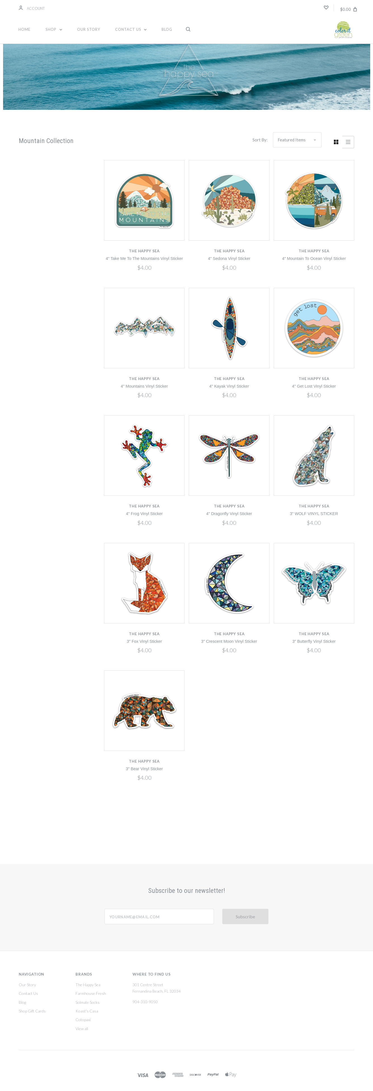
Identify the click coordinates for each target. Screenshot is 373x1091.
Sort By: (260, 139)
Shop (54, 29)
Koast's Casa (86, 1011)
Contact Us (131, 29)
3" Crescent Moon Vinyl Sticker (229, 641)
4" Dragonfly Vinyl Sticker (229, 513)
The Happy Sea (87, 984)
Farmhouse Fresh (90, 993)
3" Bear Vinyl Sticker (144, 769)
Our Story (88, 29)
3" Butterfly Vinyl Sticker (314, 641)
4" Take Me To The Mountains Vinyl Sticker (144, 258)
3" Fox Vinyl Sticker (144, 641)
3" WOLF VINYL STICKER (314, 513)
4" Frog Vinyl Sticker (144, 513)
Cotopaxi (83, 1019)
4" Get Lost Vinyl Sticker (314, 386)
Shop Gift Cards (32, 1011)
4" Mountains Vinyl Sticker (144, 386)
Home (24, 29)
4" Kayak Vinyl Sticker (229, 386)
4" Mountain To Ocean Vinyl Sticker (314, 258)
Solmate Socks (87, 1002)
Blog (167, 29)
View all (81, 1028)
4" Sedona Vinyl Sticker (229, 258)
